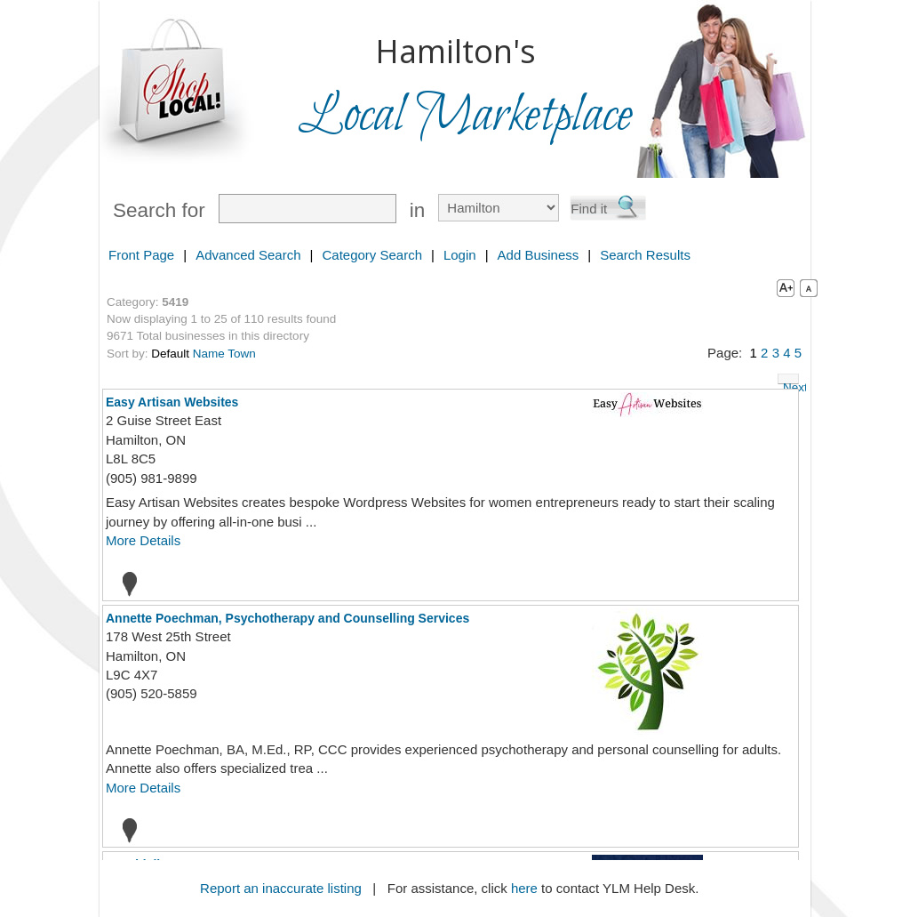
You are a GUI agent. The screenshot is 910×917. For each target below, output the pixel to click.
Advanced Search (248, 254)
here (524, 888)
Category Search (372, 254)
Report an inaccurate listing (281, 888)
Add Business (538, 254)
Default (170, 353)
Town (242, 353)
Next (791, 382)
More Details (143, 540)
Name (209, 353)
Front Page (141, 254)
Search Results (645, 254)
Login (459, 254)
